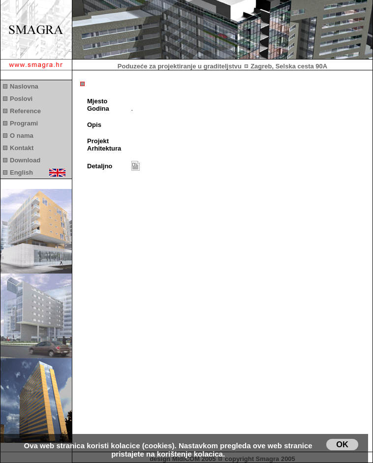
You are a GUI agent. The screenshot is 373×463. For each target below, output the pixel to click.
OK (342, 444)
